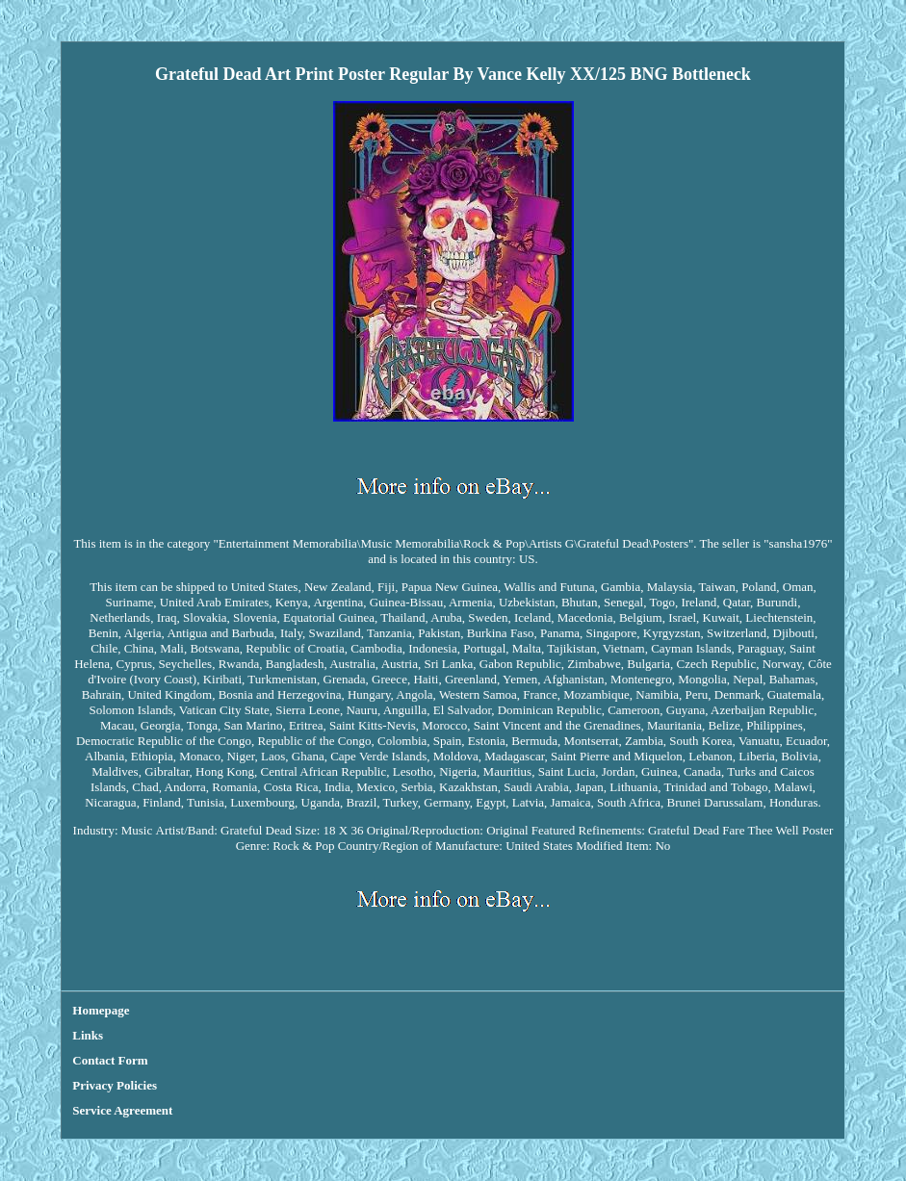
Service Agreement (122, 1110)
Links (87, 1035)
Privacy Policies (114, 1085)
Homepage (100, 1010)
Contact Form (109, 1060)
